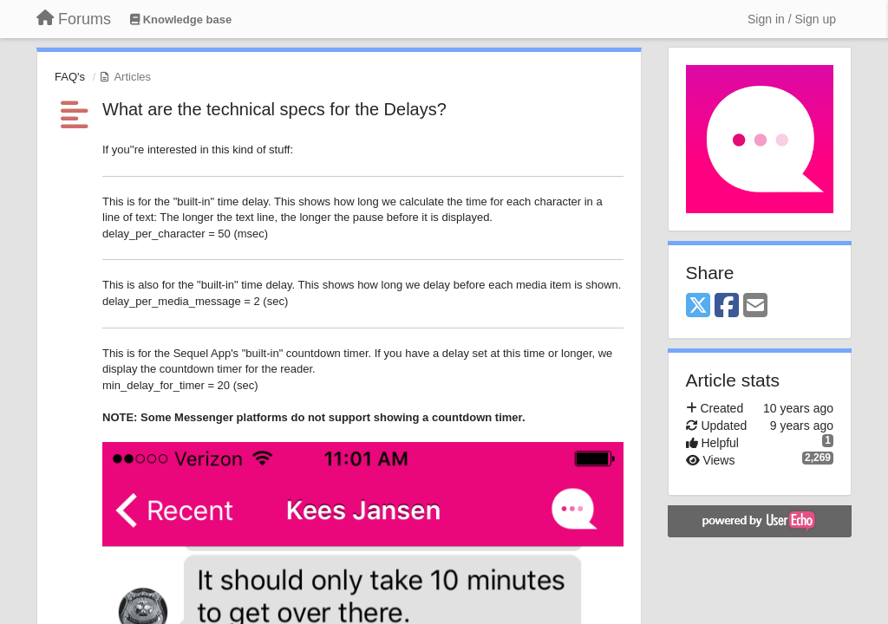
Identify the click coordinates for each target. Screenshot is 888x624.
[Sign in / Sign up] (792, 19)
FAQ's (70, 76)
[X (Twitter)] (698, 306)
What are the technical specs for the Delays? (274, 109)
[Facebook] (727, 306)
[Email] (755, 306)
